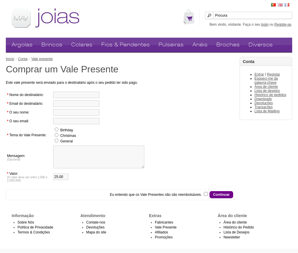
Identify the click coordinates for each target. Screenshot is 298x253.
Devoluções (263, 103)
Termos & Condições (34, 237)
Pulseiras (171, 44)
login (264, 24)
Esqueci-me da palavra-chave (266, 80)
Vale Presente (166, 232)
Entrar (259, 74)
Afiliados (161, 237)
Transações (263, 107)
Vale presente (42, 59)
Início (10, 59)
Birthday (66, 130)
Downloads (263, 99)
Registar (273, 74)
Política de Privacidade (35, 232)
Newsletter (232, 242)
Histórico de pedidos (270, 95)
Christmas (68, 136)
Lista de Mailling (267, 111)
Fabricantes (164, 227)
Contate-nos (95, 227)
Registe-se (282, 24)
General (66, 141)
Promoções (164, 242)
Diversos (261, 44)
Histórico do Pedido (239, 232)
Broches (228, 44)
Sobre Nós (26, 227)
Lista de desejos (267, 91)
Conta (22, 59)
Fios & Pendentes (125, 44)
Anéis (200, 44)
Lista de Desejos (237, 237)
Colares (82, 44)
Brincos (52, 44)
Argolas (22, 44)
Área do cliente (235, 227)
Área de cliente (266, 87)
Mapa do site (96, 237)
